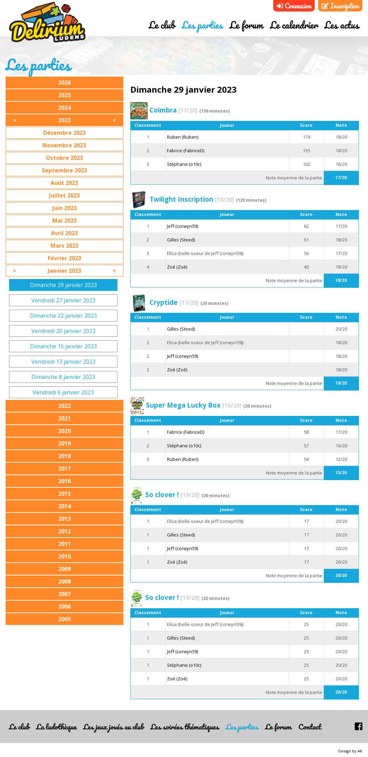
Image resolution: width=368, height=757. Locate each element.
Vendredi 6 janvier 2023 (63, 392)
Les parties (202, 25)
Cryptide (174, 302)
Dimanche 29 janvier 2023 (63, 285)
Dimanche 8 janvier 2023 (63, 377)
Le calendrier (293, 25)
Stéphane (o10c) (184, 164)
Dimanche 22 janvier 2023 (63, 315)
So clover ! (172, 494)
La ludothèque (56, 726)
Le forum (246, 25)
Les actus (341, 25)
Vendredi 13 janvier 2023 (63, 361)
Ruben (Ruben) (182, 137)
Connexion (294, 5)
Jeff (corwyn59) (182, 226)
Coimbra (174, 110)
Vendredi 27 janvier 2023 (63, 300)
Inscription (340, 5)
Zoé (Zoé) (177, 267)
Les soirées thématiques (185, 726)
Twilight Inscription (192, 199)
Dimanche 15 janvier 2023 (63, 346)
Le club (162, 25)
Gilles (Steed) (181, 240)
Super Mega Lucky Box (194, 405)
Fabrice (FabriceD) (185, 150)
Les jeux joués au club (113, 726)
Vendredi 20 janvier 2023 (63, 331)
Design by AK (350, 751)
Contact (309, 726)
